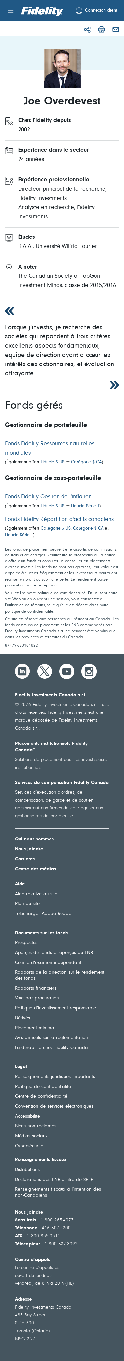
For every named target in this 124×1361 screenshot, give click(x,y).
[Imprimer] (101, 29)
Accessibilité (27, 1116)
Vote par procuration (37, 998)
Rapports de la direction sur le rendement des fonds (59, 975)
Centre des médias (35, 869)
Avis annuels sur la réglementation (51, 1037)
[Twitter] (44, 671)
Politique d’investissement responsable (55, 1008)
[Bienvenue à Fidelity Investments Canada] (42, 11)
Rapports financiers (35, 988)
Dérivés (22, 1018)
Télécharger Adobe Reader (44, 913)
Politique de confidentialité (43, 1086)
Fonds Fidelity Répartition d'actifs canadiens (59, 519)
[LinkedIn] (22, 671)
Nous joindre (29, 849)
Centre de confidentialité (41, 1096)
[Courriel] (115, 29)
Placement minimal (35, 1028)
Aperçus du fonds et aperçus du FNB (54, 952)
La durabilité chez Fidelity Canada (51, 1047)
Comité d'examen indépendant (48, 962)
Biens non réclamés (35, 1126)
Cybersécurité (29, 1146)
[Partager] (87, 29)
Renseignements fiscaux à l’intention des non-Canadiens (58, 1192)
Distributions (27, 1169)
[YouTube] (66, 671)
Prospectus (26, 942)
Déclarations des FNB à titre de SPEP (54, 1179)
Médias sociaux (31, 1136)
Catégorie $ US (56, 528)
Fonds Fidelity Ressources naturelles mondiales (49, 448)
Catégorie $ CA (86, 462)
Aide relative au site (36, 894)
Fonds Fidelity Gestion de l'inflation (48, 497)
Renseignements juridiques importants (55, 1076)
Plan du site (27, 904)
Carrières (25, 859)
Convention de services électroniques (54, 1106)
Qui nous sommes (34, 839)
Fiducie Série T (85, 506)
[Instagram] (89, 671)
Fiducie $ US (52, 462)
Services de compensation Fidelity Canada (62, 782)
